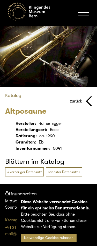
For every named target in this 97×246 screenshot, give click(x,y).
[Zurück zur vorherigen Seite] (81, 101)
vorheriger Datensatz (26, 172)
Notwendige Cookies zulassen (48, 238)
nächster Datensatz (63, 172)
